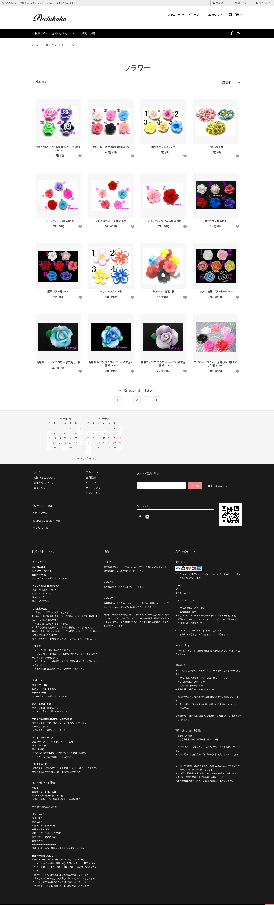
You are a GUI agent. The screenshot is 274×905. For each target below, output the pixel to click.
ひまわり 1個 (215, 145)
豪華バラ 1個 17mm (216, 219)
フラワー (72, 45)
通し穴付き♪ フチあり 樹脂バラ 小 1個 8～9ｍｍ (58, 147)
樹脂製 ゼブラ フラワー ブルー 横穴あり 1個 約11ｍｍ (111, 362)
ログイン (242, 2)
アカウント (221, 2)
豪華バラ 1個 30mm (58, 290)
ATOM (42, 508)
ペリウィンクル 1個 (111, 290)
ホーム (35, 45)
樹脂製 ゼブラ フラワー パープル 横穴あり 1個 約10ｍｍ (163, 362)
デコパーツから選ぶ (53, 45)
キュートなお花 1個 (163, 290)
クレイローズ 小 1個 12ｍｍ (58, 219)
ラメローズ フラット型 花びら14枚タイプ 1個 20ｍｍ (215, 362)
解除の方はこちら (217, 484)
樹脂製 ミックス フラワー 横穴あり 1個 (58, 361)
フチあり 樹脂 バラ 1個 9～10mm (215, 290)
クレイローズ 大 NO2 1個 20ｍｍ (163, 219)
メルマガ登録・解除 (84, 33)
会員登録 (263, 2)
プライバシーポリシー (44, 519)
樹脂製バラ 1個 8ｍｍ (163, 145)
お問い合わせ (60, 33)
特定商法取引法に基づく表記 (48, 514)
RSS (34, 508)
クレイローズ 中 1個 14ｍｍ (110, 219)
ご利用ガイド (40, 33)
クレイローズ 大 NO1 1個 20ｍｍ (111, 145)
